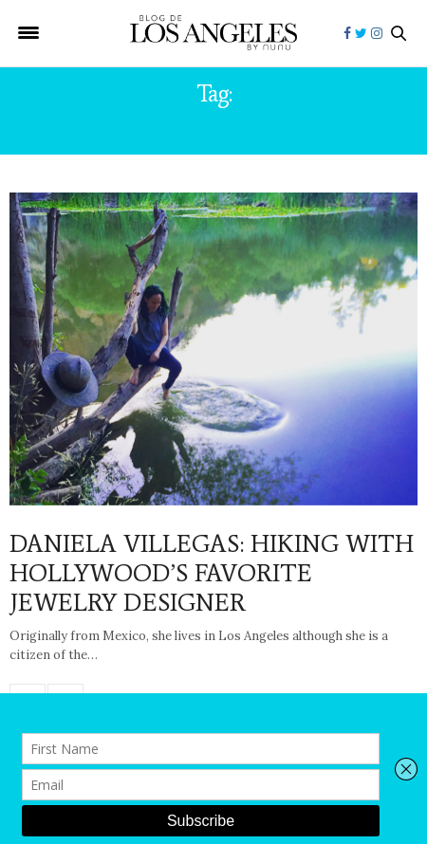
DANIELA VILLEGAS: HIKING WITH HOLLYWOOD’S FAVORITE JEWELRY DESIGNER (211, 572)
